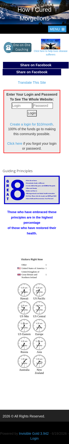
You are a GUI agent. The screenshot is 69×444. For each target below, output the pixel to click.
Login (34, 438)
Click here (14, 143)
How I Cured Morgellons (34, 14)
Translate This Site (32, 82)
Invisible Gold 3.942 (34, 433)
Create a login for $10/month (31, 124)
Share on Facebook (36, 65)
